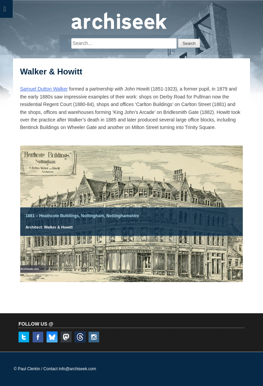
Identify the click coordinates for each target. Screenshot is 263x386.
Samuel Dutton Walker (44, 89)
